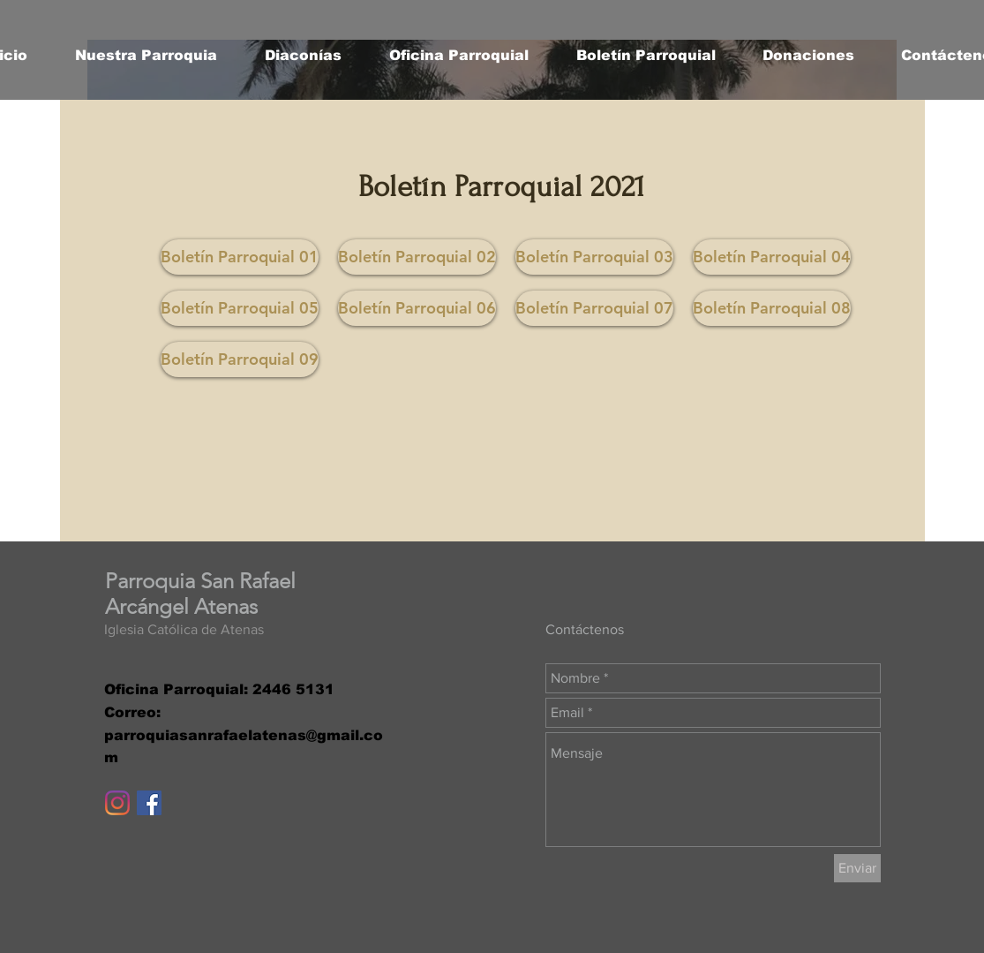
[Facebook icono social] (149, 802)
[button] (146, 55)
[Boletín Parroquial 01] (240, 257)
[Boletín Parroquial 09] (240, 359)
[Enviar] (857, 868)
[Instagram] (117, 802)
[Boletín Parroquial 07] (594, 308)
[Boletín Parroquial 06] (417, 308)
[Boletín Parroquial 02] (417, 257)
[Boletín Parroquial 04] (772, 257)
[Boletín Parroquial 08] (772, 308)
